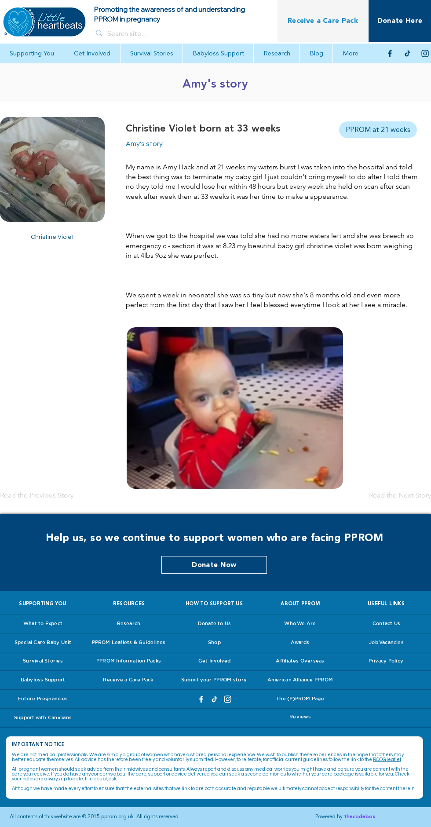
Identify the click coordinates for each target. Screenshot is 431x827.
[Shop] (214, 642)
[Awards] (300, 642)
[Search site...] (180, 34)
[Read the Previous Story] (37, 495)
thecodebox (359, 816)
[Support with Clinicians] (43, 718)
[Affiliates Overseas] (300, 661)
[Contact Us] (386, 624)
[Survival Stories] (43, 661)
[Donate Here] (400, 21)
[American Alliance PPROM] (300, 680)
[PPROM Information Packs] (129, 661)
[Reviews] (300, 717)
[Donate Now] (214, 565)
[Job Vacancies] (386, 642)
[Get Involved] (214, 661)
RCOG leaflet (387, 759)
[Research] (129, 624)
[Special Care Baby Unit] (43, 642)
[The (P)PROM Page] (300, 699)
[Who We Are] (300, 624)
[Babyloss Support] (43, 680)
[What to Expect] (43, 624)
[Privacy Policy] (386, 661)
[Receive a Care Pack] (323, 21)
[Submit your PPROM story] (214, 680)
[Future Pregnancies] (43, 699)
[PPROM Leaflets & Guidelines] (129, 642)
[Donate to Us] (214, 624)
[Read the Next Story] (399, 495)
